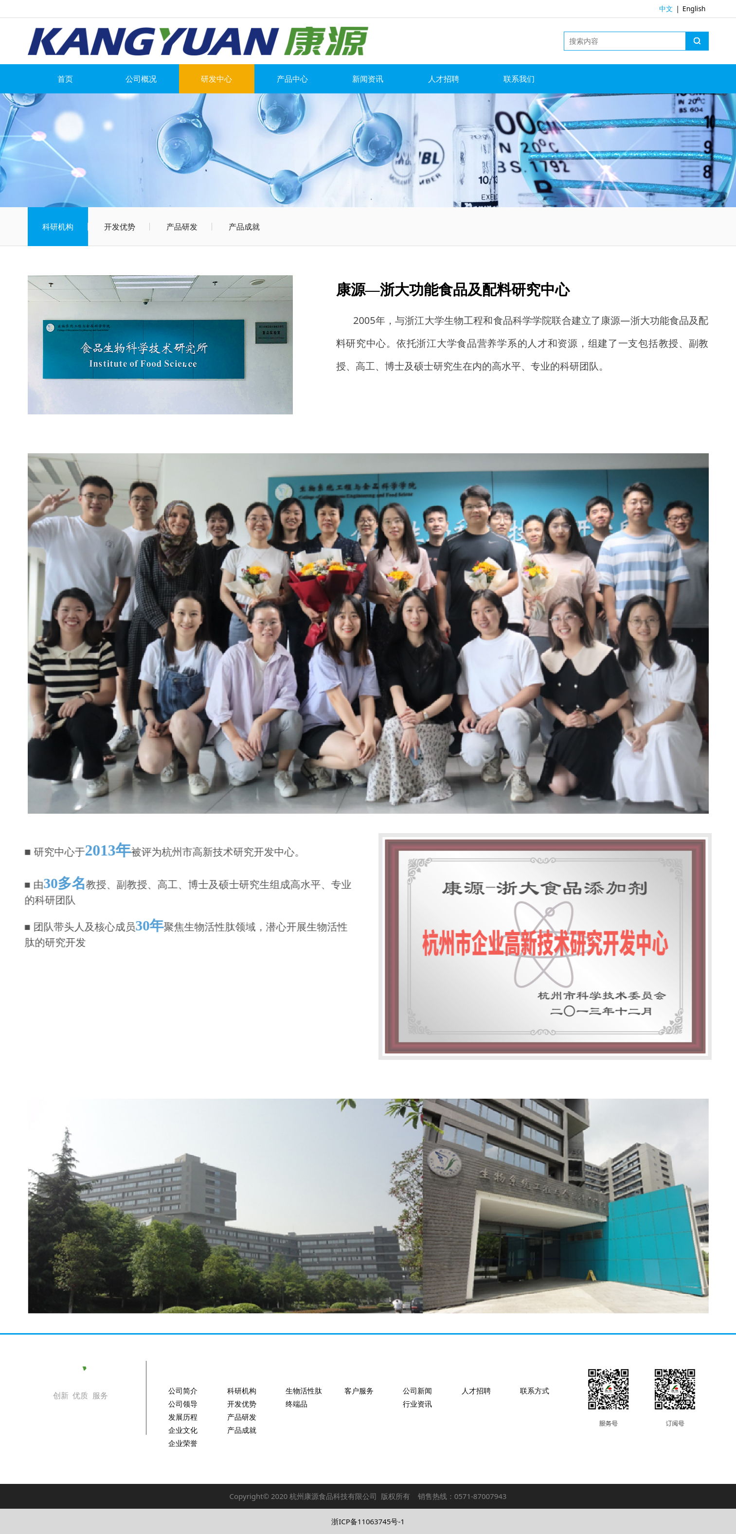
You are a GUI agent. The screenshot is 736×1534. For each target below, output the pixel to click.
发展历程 (182, 1417)
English (694, 8)
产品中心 (292, 78)
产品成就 (244, 226)
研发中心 (216, 78)
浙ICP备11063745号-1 (368, 1521)
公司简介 (182, 1390)
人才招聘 (443, 78)
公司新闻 (417, 1390)
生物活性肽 (304, 1390)
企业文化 (182, 1430)
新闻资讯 (367, 78)
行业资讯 (417, 1404)
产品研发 (181, 226)
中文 (666, 8)
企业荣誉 (182, 1443)
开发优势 (119, 226)
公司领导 (182, 1404)
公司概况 (141, 78)
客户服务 (359, 1390)
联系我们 (519, 78)
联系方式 (534, 1390)
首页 (65, 78)
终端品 (296, 1404)
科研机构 (57, 226)
